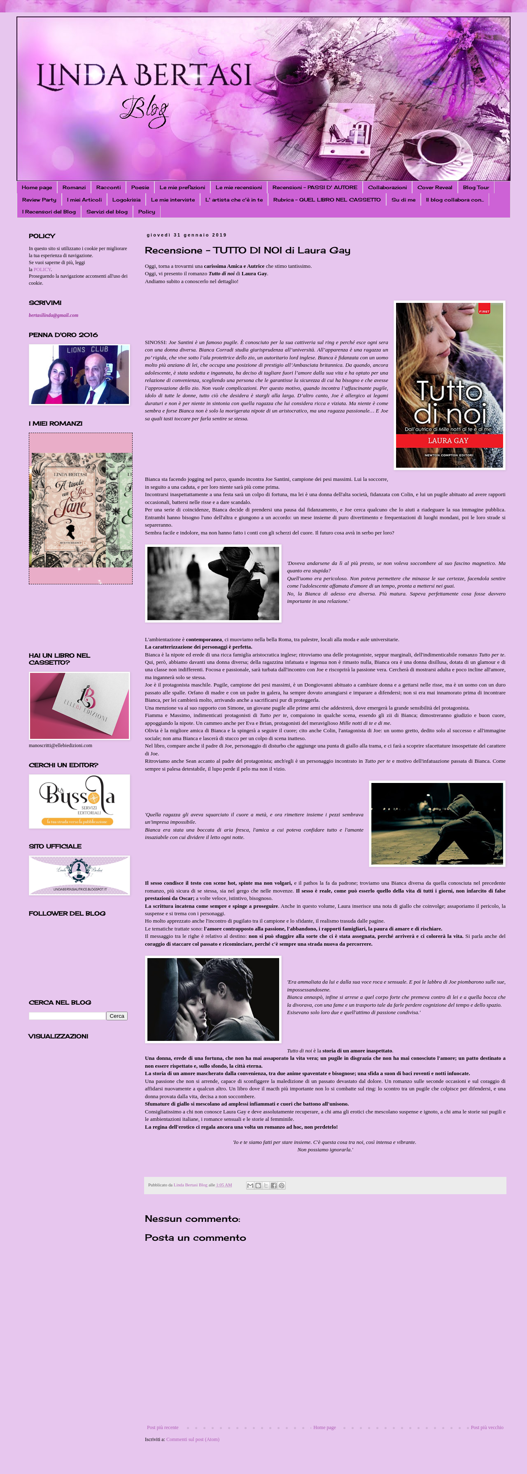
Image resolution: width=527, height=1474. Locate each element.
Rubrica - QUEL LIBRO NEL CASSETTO (327, 200)
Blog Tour (476, 187)
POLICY (42, 269)
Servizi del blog (107, 212)
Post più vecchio (487, 1427)
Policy (146, 212)
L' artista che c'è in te (234, 200)
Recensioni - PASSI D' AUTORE (315, 187)
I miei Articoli (84, 200)
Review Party (39, 200)
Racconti (108, 187)
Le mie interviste (173, 200)
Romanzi (74, 187)
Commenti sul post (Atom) (192, 1439)
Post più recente (163, 1427)
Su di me (403, 200)
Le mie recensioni (239, 187)
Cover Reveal (434, 187)
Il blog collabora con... (455, 200)
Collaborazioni (387, 187)
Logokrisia (126, 200)
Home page (37, 187)
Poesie (140, 187)
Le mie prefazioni (182, 187)
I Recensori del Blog (49, 212)
